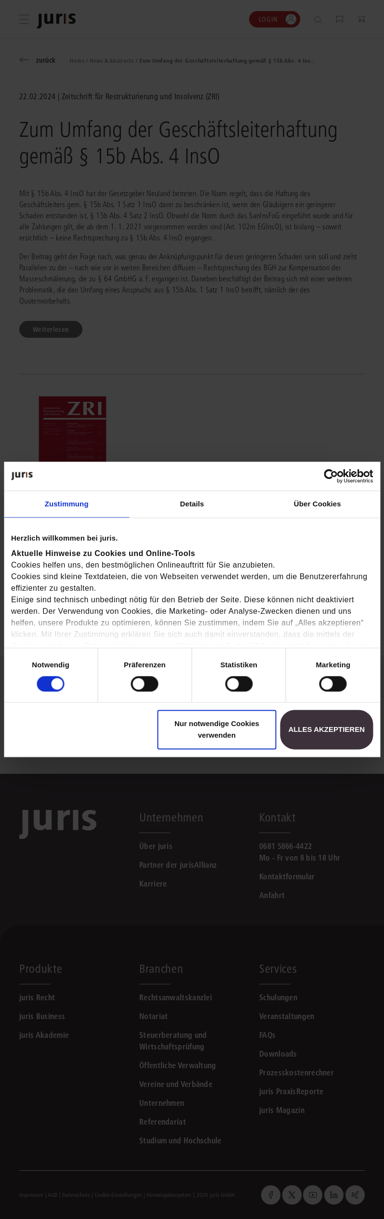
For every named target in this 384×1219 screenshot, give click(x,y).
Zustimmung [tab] (67, 504)
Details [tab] (192, 504)
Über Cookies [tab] (317, 504)
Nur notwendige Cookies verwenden (216, 730)
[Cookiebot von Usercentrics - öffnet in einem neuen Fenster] (331, 476)
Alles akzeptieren (326, 730)
